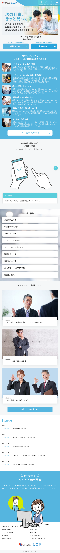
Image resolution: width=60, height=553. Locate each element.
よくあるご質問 (7, 532)
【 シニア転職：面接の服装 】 (16, 361)
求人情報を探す (35, 526)
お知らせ (33, 532)
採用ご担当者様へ (36, 535)
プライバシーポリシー (37, 538)
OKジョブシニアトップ (10, 526)
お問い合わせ (6, 538)
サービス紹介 (6, 529)
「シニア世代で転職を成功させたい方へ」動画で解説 (24, 322)
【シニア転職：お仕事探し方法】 (17, 400)
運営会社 (5, 535)
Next (55, 168)
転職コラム (34, 529)
